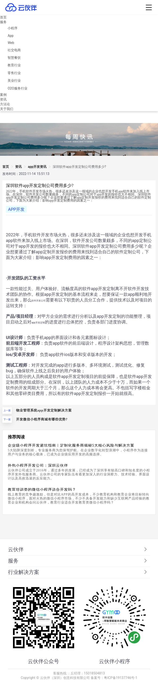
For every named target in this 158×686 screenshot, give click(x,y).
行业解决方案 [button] (78, 572)
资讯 (3, 99)
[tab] (79, 549)
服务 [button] (78, 561)
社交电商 (14, 50)
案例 (3, 95)
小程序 (12, 28)
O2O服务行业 (17, 88)
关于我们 (6, 109)
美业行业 (14, 80)
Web (11, 43)
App (10, 36)
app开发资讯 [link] (37, 167)
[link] (79, 166)
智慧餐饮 (14, 57)
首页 (3, 17)
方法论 (5, 104)
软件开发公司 (38, 300)
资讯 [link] (18, 167)
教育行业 (14, 65)
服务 (3, 22)
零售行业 (14, 73)
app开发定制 (38, 322)
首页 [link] (5, 167)
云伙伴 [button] (78, 549)
